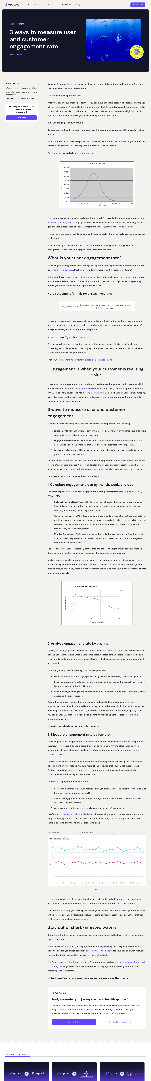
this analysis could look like (73, 814)
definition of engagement (99, 359)
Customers (66, 5)
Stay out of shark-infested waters (20, 99)
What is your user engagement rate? (21, 88)
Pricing (78, 5)
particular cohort (123, 277)
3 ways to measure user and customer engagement (22, 93)
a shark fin (89, 152)
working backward (92, 392)
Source (97, 889)
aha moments (82, 388)
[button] (26, 5)
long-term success (63, 269)
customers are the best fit (99, 950)
